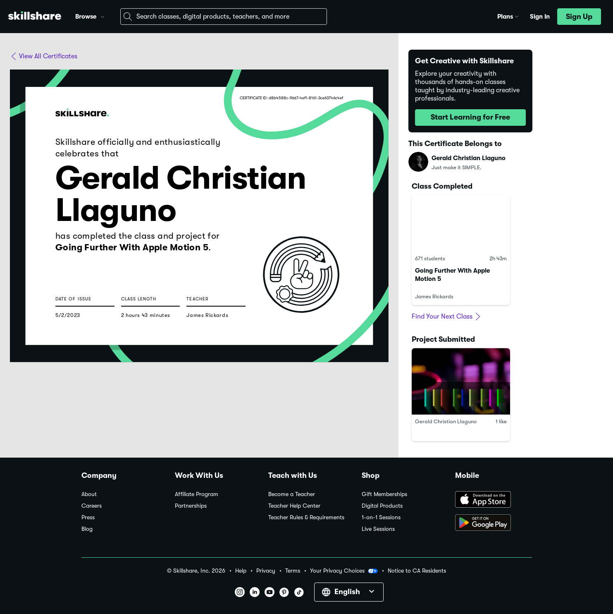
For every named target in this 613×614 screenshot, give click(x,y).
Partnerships (191, 506)
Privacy (265, 571)
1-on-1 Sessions (381, 517)
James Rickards (434, 296)
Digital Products (382, 506)
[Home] (34, 16)
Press (88, 517)
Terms (292, 571)
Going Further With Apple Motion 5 (461, 250)
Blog (87, 529)
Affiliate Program (196, 494)
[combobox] (223, 16)
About (89, 494)
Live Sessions (378, 529)
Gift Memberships (384, 494)
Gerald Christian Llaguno (469, 158)
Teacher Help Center (294, 506)
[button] (102, 16)
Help (240, 571)
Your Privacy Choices (344, 571)
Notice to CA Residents (417, 571)
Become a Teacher (291, 494)
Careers (91, 506)
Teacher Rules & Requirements (306, 517)
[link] (460, 250)
